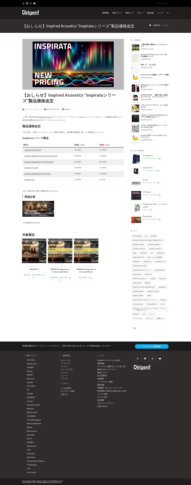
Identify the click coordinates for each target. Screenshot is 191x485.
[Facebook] (145, 358)
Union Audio (31, 472)
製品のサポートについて (106, 369)
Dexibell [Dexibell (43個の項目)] (143, 253)
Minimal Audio (32, 412)
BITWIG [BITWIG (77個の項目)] (153, 236)
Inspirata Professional (32, 150)
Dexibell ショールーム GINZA (108, 360)
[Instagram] (152, 358)
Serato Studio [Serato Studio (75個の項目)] (153, 291)
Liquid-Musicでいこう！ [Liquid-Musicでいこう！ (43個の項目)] (142, 270)
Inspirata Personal (31, 168)
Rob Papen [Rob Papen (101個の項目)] (137, 283)
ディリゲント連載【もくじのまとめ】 (111, 366)
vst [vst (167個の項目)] (143, 314)
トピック (64, 372)
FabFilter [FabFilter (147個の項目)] (160, 253)
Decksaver (30, 379)
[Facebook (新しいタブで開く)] (27, 3)
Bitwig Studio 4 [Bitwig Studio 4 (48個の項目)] (155, 249)
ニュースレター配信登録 (152, 346)
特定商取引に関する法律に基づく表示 (111, 391)
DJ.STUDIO (31, 386)
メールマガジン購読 (105, 382)
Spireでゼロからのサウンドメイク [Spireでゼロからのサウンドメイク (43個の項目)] (144, 300)
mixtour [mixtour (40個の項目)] (148, 274)
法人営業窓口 (102, 376)
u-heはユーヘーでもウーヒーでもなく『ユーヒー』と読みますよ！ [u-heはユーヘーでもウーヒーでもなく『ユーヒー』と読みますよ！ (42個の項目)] (149, 309)
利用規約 (100, 379)
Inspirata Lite (29, 179)
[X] (137, 358)
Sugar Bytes (31, 457)
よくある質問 (66, 388)
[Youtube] (160, 358)
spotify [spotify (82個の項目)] (163, 300)
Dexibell (30, 382)
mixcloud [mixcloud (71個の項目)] (137, 274)
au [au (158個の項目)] (146, 236)
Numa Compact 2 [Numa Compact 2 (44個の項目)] (140, 278)
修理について (102, 372)
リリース (165, 25)
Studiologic (31, 454)
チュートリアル (67, 369)
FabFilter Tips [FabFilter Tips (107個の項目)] (138, 257)
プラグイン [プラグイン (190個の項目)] (149, 318)
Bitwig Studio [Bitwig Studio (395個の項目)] (138, 244)
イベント (64, 366)
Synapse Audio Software (35, 461)
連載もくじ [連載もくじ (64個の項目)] (161, 318)
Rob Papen (31, 435)
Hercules (30, 401)
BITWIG (30, 375)
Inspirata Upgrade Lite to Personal (37, 174)
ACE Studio (31, 360)
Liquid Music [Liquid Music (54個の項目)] (160, 270)
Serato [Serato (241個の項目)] (147, 283)
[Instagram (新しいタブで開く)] (30, 3)
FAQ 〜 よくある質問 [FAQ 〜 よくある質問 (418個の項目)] (155, 257)
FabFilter (30, 394)
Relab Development (34, 424)
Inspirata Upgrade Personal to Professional (40, 156)
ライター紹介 (102, 397)
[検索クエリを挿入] (150, 328)
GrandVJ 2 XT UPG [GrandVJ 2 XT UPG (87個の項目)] (140, 266)
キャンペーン (66, 360)
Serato (29, 438)
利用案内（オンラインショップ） (110, 388)
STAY (29, 450)
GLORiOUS (31, 397)
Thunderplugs (32, 465)
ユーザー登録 (102, 394)
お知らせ (64, 394)
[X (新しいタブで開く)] (23, 3)
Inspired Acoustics (45, 117)
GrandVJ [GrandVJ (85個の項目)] (136, 261)
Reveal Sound (32, 431)
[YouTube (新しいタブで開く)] (34, 3)
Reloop (29, 427)
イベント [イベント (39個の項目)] (152, 314)
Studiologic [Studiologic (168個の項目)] (138, 304)
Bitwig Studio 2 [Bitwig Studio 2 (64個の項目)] (154, 244)
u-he (29, 469)
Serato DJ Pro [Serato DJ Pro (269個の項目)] (138, 291)
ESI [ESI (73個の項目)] (152, 253)
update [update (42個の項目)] (136, 314)
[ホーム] (150, 25)
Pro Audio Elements (34, 420)
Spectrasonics (32, 446)
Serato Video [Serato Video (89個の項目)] (138, 296)
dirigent (67, 109)
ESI (28, 390)
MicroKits (30, 409)
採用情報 (100, 363)
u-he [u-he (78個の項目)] (162, 304)
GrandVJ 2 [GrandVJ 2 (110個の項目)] (147, 261)
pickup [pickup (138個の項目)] (153, 278)
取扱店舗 (100, 385)
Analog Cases (32, 364)
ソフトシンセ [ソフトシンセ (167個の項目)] (137, 318)
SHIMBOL (30, 442)
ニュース (27, 109)
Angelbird (30, 367)
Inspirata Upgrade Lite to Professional (38, 162)
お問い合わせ (102, 406)
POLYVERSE (31, 416)
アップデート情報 (67, 391)
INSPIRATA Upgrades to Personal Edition (86, 270)
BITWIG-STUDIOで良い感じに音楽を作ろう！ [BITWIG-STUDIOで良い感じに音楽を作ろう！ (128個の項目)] (148, 240)
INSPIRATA (34, 269)
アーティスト (66, 363)
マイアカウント (163, 3)
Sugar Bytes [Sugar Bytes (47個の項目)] (152, 304)
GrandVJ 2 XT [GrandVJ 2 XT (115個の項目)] (160, 261)
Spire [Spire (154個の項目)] (149, 296)
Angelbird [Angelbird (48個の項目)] (137, 236)
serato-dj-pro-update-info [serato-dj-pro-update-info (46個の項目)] (144, 287)
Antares (30, 371)
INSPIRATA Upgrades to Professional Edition (60, 270)
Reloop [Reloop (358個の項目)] (162, 278)
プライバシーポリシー (105, 403)
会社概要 (100, 400)
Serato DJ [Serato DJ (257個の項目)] (162, 287)
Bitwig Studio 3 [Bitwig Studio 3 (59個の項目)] (139, 249)
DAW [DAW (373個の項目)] (134, 253)
